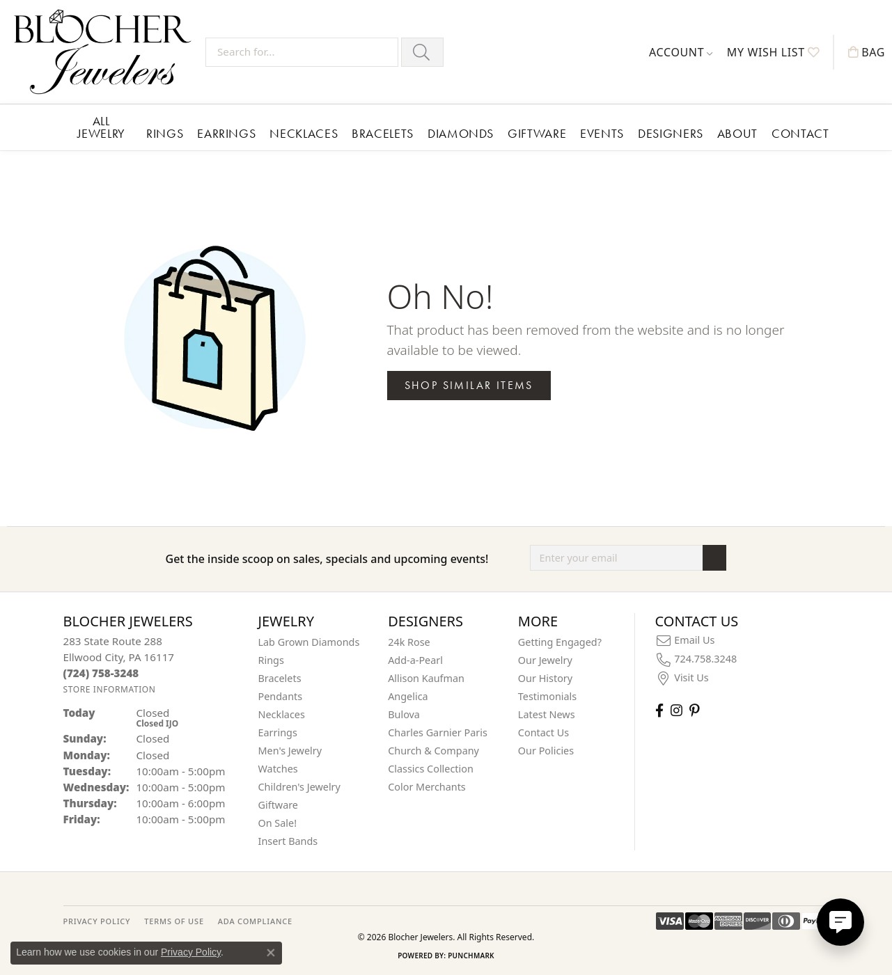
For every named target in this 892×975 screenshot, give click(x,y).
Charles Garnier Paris (437, 732)
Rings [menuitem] (271, 660)
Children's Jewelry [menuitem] (299, 786)
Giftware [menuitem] (278, 804)
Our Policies (546, 750)
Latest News (546, 714)
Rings (164, 133)
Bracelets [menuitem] (280, 678)
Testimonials (547, 696)
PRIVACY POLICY (97, 921)
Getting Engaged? (560, 642)
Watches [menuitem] (278, 768)
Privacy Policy (191, 952)
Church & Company (433, 750)
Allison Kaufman (426, 678)
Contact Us (543, 732)
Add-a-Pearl (415, 660)
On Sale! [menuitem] (277, 823)
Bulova (404, 714)
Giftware (537, 133)
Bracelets (383, 133)
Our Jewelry (545, 660)
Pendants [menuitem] (280, 696)
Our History (545, 678)
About (737, 133)
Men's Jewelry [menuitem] (290, 750)
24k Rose (409, 642)
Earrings (226, 133)
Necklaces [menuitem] (281, 714)
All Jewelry (101, 127)
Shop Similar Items (469, 385)
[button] (681, 52)
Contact (800, 133)
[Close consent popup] (271, 953)
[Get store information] (109, 689)
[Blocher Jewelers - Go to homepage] (106, 52)
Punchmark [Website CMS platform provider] (471, 955)
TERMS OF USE (173, 921)
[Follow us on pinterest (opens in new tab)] (694, 710)
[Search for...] (301, 52)
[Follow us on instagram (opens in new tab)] (676, 710)
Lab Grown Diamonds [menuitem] (309, 642)
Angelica (408, 696)
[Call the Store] (101, 673)
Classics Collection (431, 768)
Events (602, 133)
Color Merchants (427, 786)
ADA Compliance (255, 921)
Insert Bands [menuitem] (288, 841)
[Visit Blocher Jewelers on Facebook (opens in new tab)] (659, 710)
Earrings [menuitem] (277, 732)
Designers (670, 133)
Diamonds (461, 133)
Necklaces (303, 133)
